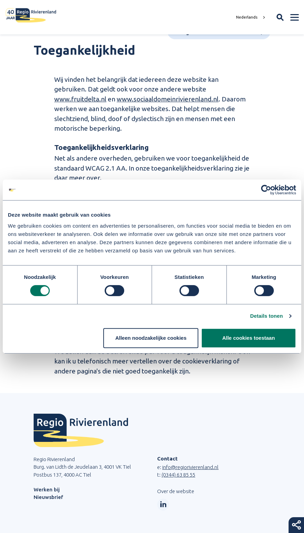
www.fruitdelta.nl (80, 99)
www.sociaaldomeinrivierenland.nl (168, 99)
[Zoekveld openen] (280, 17)
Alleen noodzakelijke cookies (151, 338)
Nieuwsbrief (48, 497)
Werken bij (47, 489)
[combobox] (251, 17)
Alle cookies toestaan (248, 338)
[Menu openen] (294, 17)
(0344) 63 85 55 (178, 475)
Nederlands (246, 17)
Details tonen (266, 316)
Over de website (175, 491)
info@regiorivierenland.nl (190, 467)
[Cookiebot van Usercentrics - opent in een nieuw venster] (266, 190)
